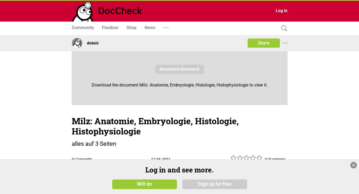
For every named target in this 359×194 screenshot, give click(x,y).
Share (263, 43)
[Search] (283, 28)
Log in (282, 10)
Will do (144, 185)
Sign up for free (214, 185)
